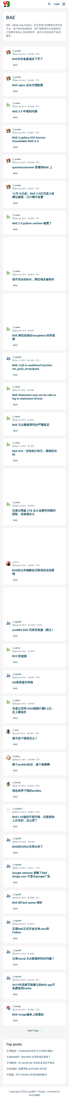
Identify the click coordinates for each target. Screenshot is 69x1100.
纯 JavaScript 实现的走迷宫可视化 (36, 1062)
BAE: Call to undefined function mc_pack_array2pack (32, 367)
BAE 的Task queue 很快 (27, 902)
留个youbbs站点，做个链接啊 (31, 764)
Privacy (42, 1091)
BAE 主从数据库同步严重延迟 (30, 424)
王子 (17, 562)
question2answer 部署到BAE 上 (32, 167)
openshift (14, 1056)
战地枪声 (19, 809)
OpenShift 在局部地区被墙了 (36, 1056)
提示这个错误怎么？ (25, 738)
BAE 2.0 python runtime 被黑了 (32, 223)
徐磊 (17, 730)
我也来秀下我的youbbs (26, 790)
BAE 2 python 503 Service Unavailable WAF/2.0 (28, 139)
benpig (18, 1006)
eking (17, 756)
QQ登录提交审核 (22, 682)
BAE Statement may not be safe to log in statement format (34, 396)
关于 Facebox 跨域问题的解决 (31, 1074)
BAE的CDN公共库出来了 (27, 846)
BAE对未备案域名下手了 (27, 59)
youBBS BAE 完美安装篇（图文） (34, 603)
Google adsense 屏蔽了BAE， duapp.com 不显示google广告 (31, 874)
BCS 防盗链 (19, 656)
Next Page (33, 1030)
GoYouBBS (34, 1095)
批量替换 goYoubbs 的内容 (32, 1068)
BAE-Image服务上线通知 (28, 1014)
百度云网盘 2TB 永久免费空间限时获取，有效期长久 (34, 483)
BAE (16, 65)
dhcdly (18, 782)
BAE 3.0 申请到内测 (24, 111)
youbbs (18, 51)
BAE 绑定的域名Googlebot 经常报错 (34, 308)
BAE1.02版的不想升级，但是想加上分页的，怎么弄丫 (33, 818)
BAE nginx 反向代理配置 (27, 85)
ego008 (18, 357)
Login (57, 4)
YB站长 (13, 1051)
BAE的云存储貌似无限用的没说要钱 (34, 543)
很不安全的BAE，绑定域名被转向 (34, 252)
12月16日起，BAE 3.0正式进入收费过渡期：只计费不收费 (33, 195)
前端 (11, 1074)
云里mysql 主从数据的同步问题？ (33, 958)
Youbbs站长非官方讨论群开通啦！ (36, 1051)
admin (17, 103)
